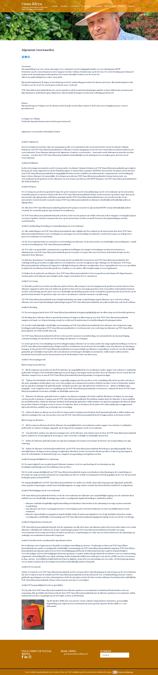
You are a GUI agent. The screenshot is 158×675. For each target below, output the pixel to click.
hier (120, 604)
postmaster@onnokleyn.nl (76, 654)
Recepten (97, 6)
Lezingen (86, 6)
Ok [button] (115, 672)
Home (55, 6)
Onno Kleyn (32, 4)
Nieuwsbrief (110, 6)
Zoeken (121, 6)
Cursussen (75, 6)
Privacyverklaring (125, 672)
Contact (131, 6)
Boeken (64, 6)
